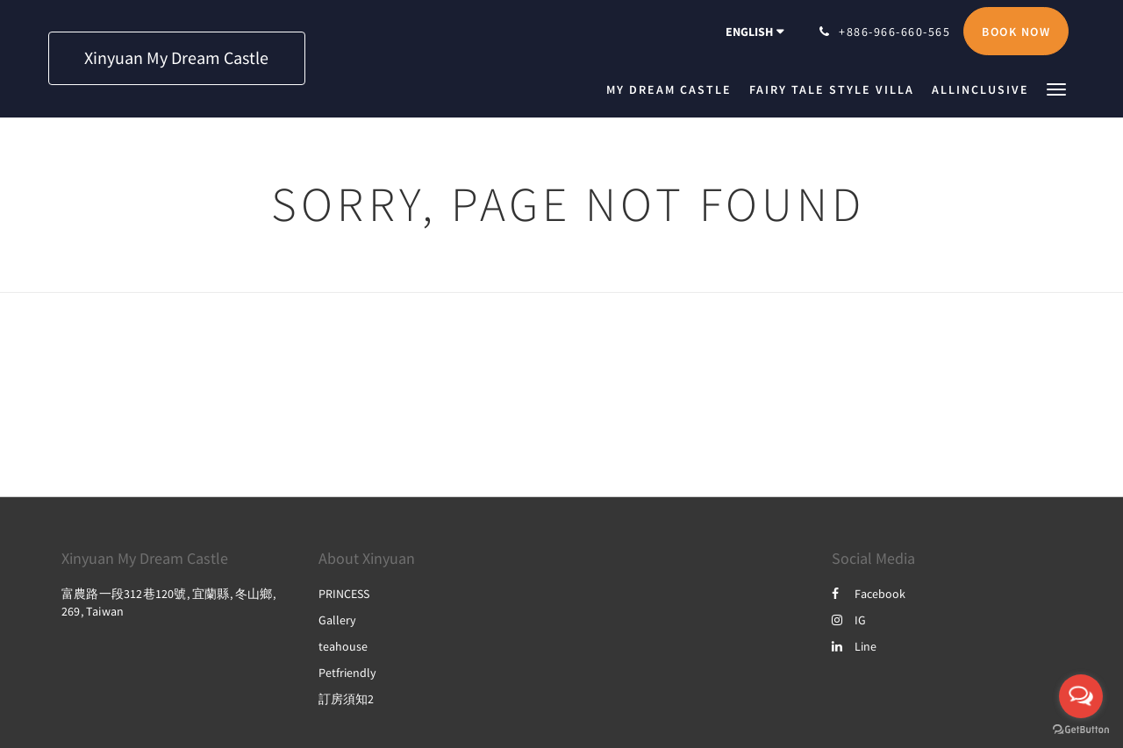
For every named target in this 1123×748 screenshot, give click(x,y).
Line (854, 646)
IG (849, 620)
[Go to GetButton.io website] (1081, 730)
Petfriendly (347, 672)
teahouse (343, 646)
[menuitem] (673, 89)
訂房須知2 (346, 699)
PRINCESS (343, 594)
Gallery (337, 620)
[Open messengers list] (1081, 696)
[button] (1056, 88)
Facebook (868, 594)
